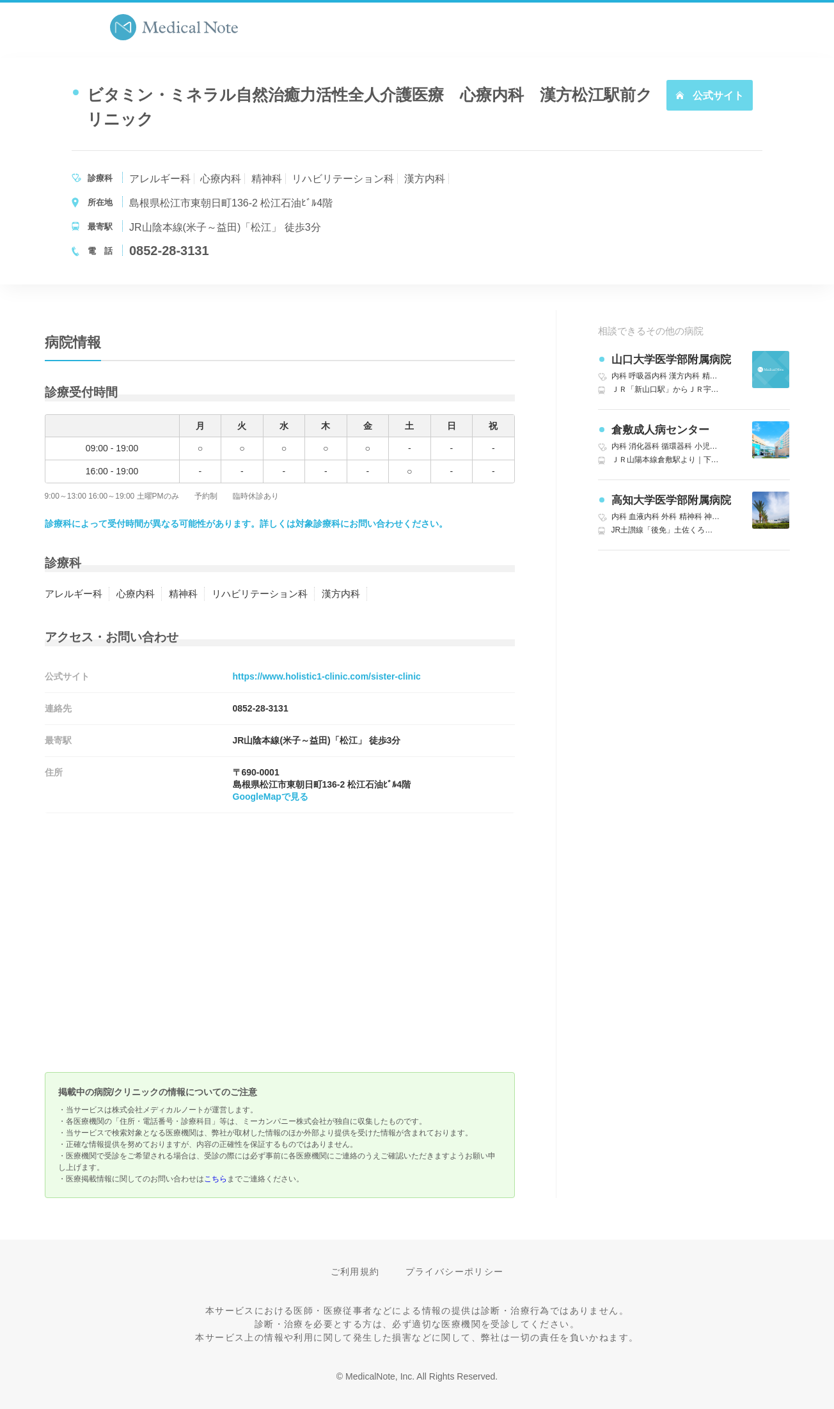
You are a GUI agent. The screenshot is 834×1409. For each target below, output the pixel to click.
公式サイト (709, 95)
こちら (215, 1178)
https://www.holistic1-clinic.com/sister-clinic (327, 676)
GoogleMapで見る (270, 796)
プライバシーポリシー (454, 1271)
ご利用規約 (355, 1271)
